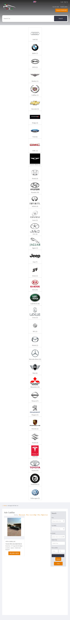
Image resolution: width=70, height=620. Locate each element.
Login (61, 2)
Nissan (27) (35, 401)
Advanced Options (58, 555)
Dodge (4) (35, 123)
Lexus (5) (35, 317)
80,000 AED (14, 553)
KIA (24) (35, 290)
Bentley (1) (35, 81)
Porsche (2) (35, 429)
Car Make (54, 525)
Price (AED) (55, 547)
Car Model (52, 533)
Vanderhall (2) (35, 484)
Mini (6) (35, 373)
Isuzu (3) (35, 220)
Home (4, 505)
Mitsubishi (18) (34, 387)
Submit (58, 559)
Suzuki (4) (35, 442)
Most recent (22, 515)
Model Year (54, 539)
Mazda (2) (35, 345)
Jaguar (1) (35, 248)
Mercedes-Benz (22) (35, 359)
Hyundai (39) (35, 192)
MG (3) (35, 331)
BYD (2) (35, 67)
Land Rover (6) (35, 303)
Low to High (33, 515)
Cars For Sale (55, 6)
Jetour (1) (35, 276)
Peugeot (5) (35, 415)
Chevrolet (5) (35, 109)
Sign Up (66, 2)
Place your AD (62, 10)
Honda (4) (35, 178)
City (53, 517)
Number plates (63, 6)
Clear (58, 563)
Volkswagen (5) (35, 498)
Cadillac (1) (35, 95)
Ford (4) (35, 137)
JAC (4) (35, 234)
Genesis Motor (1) (35, 164)
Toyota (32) (35, 470)
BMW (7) (35, 53)
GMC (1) (35, 150)
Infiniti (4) (35, 206)
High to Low (44, 515)
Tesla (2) (35, 456)
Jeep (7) (35, 262)
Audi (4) (35, 39)
